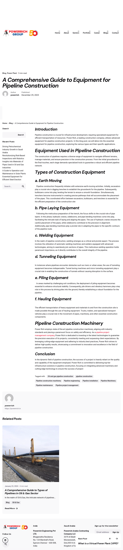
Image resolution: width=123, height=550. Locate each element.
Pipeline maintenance (44, 391)
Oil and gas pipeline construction (60, 382)
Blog (7, 508)
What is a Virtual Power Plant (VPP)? (104, 542)
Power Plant (12, 73)
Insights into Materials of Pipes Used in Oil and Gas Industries (13, 170)
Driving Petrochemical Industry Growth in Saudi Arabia (12, 155)
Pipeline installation (90, 387)
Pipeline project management (67, 391)
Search (5, 134)
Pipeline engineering (72, 387)
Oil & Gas (15, 508)
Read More (11, 514)
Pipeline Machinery (108, 387)
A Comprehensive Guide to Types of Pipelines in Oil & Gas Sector (26, 498)
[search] (23, 192)
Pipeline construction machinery (48, 387)
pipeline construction (84, 382)
